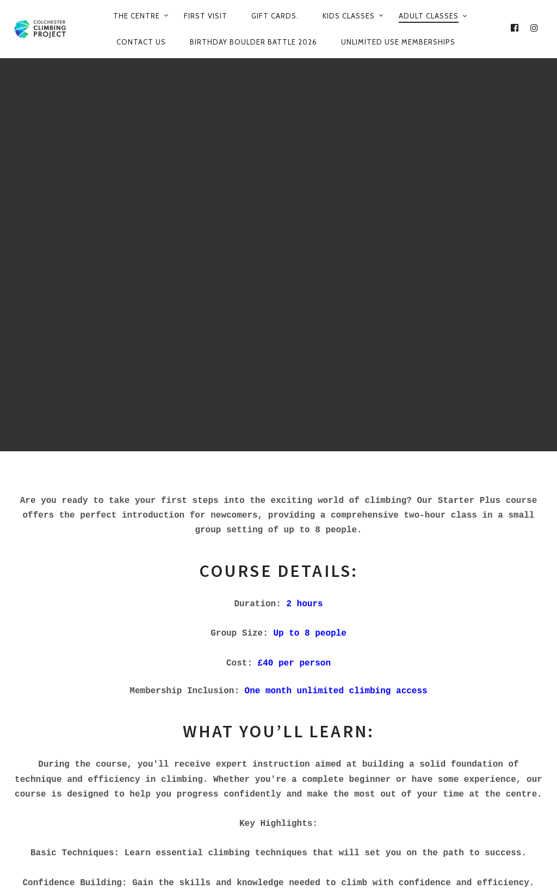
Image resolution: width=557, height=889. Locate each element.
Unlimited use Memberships (398, 42)
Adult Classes (429, 15)
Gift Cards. (275, 15)
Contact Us (141, 42)
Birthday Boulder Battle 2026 (253, 42)
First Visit (205, 15)
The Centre (136, 15)
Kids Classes (349, 15)
